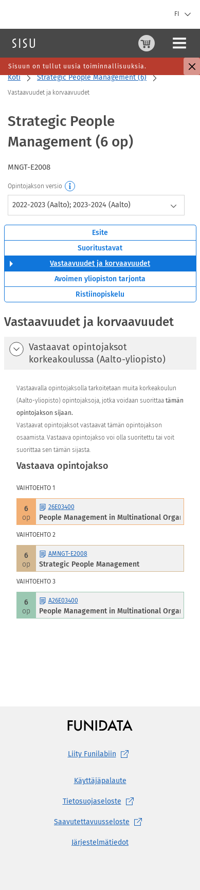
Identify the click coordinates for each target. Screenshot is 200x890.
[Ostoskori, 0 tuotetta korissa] (146, 43)
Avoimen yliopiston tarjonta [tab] (100, 279)
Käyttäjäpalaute (100, 780)
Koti (14, 77)
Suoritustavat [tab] (100, 248)
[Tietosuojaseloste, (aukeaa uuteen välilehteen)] (100, 801)
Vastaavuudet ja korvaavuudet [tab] (100, 263)
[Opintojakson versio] (70, 186)
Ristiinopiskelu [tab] (100, 294)
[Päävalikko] (179, 43)
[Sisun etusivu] (23, 43)
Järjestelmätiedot (100, 842)
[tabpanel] (100, 490)
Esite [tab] (100, 232)
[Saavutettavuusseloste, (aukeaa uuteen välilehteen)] (100, 822)
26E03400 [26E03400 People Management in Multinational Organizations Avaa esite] (57, 507)
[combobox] (96, 205)
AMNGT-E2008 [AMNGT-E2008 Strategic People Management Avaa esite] (63, 553)
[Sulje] (192, 66)
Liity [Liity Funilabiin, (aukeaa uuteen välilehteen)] (100, 754)
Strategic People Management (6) (92, 77)
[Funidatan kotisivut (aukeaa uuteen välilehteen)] (100, 725)
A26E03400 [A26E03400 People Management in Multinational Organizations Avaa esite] (58, 600)
